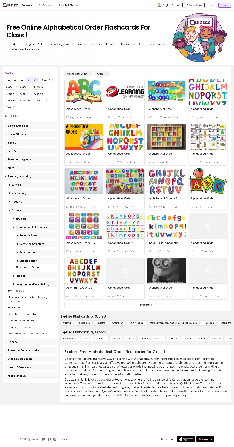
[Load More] (146, 304)
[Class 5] (144, 338)
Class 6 (10, 93)
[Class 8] (187, 338)
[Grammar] (118, 323)
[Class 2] (101, 338)
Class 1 (32, 80)
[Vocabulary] (84, 323)
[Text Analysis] (136, 323)
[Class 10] (217, 338)
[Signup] (224, 5)
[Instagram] (54, 439)
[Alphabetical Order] (78, 73)
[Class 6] (158, 338)
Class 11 (40, 100)
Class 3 (10, 86)
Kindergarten (14, 80)
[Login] (211, 5)
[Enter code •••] (194, 5)
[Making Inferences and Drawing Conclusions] (173, 323)
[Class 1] (102, 73)
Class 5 (38, 86)
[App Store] (186, 439)
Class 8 (38, 93)
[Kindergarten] (70, 338)
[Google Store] (205, 439)
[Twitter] (43, 439)
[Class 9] (201, 338)
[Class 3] (115, 338)
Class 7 (24, 93)
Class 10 (25, 100)
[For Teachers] (45, 5)
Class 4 (24, 86)
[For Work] (27, 5)
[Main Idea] (209, 323)
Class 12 (11, 107)
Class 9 (10, 100)
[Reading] (101, 323)
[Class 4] (130, 338)
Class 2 (46, 80)
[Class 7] (173, 338)
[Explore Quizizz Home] (10, 5)
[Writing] (66, 323)
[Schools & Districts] (68, 5)
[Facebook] (49, 439)
